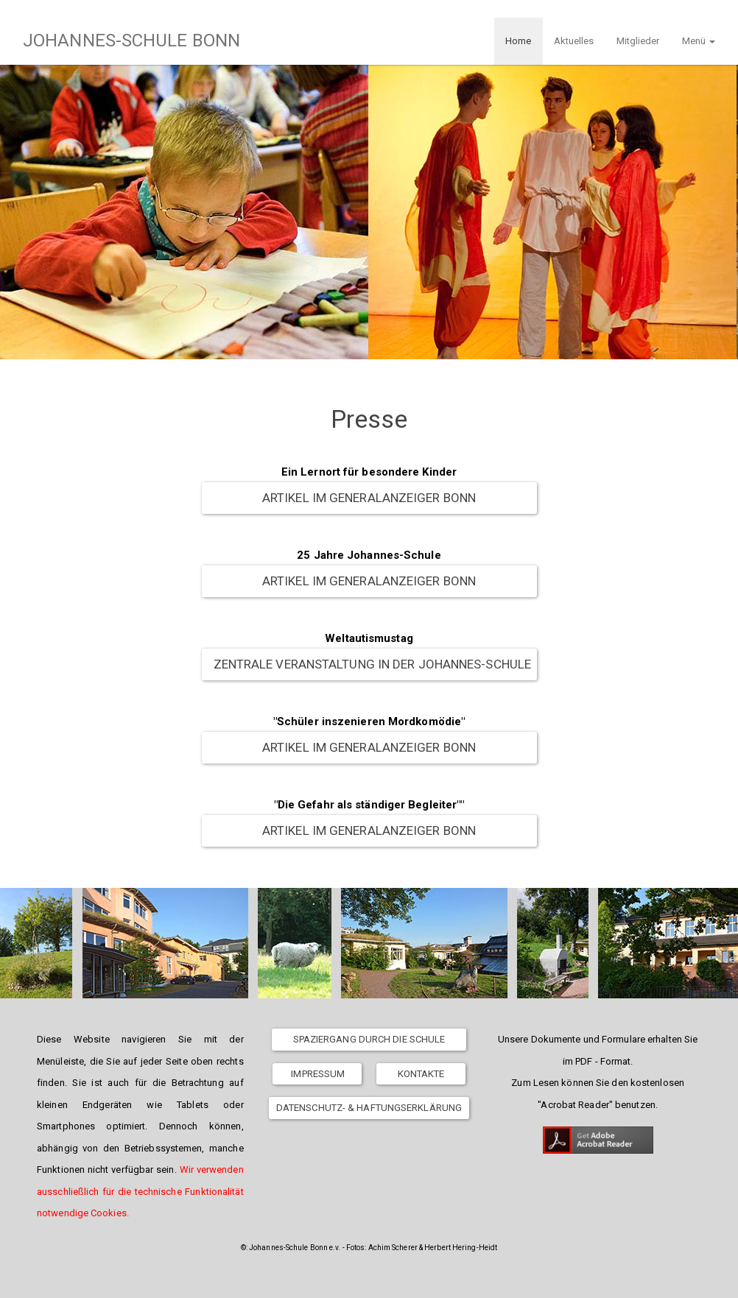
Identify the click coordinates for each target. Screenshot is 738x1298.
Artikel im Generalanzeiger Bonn (369, 497)
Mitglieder (638, 40)
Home (518, 40)
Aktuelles (574, 40)
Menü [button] (699, 40)
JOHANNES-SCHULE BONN (131, 40)
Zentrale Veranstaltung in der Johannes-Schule (373, 664)
